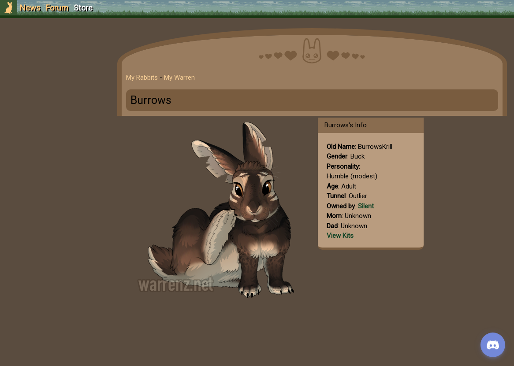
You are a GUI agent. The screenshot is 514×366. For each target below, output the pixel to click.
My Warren (179, 77)
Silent (366, 206)
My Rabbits (142, 77)
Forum (57, 7)
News (30, 7)
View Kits (340, 236)
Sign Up (54, 56)
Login (53, 73)
